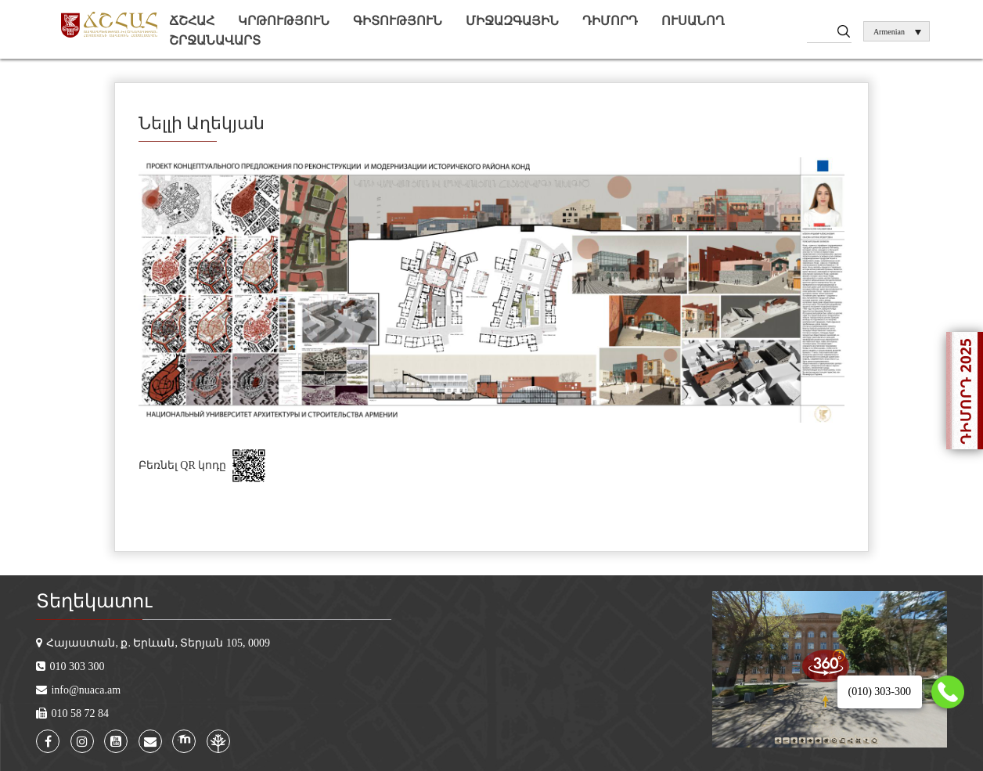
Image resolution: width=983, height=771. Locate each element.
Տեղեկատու (94, 601)
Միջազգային (512, 20)
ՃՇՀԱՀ (191, 20)
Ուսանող (693, 20)
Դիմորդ (610, 20)
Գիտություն (397, 20)
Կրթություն (283, 20)
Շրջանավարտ (215, 40)
